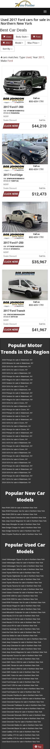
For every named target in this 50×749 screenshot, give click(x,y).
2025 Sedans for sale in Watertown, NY (17, 383)
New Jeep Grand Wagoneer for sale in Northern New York (24, 521)
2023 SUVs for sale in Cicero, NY (15, 403)
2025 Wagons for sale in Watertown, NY (17, 380)
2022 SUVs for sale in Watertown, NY (16, 426)
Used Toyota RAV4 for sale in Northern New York (20, 573)
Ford (37, 37)
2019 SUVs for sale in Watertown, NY (16, 463)
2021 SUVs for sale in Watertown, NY (16, 443)
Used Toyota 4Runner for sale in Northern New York (22, 583)
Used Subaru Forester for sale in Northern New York (22, 592)
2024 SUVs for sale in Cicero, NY (15, 386)
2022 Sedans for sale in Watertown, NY (17, 436)
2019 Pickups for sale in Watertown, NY (17, 466)
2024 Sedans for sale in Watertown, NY (17, 396)
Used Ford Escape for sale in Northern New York (20, 682)
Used (7, 37)
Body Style (22, 37)
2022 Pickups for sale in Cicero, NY (15, 429)
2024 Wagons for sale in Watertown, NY (17, 400)
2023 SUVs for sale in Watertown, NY (16, 406)
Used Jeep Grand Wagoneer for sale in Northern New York (24, 652)
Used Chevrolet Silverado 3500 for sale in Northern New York (23, 715)
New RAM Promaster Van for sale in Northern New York (23, 511)
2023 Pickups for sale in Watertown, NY (17, 413)
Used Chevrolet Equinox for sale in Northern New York (23, 702)
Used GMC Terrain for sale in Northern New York (20, 665)
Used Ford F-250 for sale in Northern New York (20, 685)
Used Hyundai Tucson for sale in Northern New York (22, 655)
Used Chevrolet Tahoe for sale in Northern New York (22, 712)
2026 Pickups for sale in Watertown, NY (17, 360)
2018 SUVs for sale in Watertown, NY (16, 473)
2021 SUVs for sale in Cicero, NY (15, 439)
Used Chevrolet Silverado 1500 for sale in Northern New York (23, 699)
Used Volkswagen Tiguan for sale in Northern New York (23, 559)
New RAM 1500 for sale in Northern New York (19, 508)
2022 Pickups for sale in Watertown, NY (17, 433)
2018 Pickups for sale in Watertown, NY (17, 476)
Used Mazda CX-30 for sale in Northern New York (21, 619)
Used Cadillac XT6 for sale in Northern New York (20, 738)
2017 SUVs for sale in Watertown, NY (16, 479)
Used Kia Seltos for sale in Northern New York (19, 636)
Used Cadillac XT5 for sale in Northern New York (20, 732)
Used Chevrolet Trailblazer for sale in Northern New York (23, 705)
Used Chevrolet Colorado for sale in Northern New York (23, 708)
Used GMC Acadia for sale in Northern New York (20, 672)
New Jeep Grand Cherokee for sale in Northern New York (24, 518)
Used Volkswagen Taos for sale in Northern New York (22, 566)
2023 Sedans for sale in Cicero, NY (15, 416)
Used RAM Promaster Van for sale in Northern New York (23, 602)
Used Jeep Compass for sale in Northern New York (21, 642)
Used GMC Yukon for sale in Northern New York (20, 675)
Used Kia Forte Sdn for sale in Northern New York (21, 632)
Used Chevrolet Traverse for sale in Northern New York (23, 718)
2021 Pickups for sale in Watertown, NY (17, 446)
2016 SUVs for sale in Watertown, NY (16, 482)
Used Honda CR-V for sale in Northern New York (20, 659)
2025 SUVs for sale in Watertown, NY (16, 373)
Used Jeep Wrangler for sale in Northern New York (21, 649)
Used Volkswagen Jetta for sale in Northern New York (22, 569)
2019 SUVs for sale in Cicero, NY (15, 459)
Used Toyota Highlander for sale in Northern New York (22, 576)
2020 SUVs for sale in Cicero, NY (15, 449)
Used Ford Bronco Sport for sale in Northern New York (23, 689)
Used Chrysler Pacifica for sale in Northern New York (22, 695)
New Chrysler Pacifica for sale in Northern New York (22, 534)
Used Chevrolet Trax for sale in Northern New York (21, 722)
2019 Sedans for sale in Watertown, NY (17, 469)
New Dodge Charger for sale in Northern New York (21, 528)
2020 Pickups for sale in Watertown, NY (17, 456)
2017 (7, 43)
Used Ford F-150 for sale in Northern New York (20, 679)
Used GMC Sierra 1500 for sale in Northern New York (22, 662)
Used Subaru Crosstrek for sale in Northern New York (22, 589)
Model (19, 43)
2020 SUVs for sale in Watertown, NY (16, 453)
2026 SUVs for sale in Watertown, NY (16, 366)
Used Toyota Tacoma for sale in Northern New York (21, 586)
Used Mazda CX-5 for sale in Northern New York (20, 616)
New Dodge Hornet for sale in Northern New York (21, 531)
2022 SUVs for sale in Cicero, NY (15, 423)
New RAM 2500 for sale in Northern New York (19, 514)
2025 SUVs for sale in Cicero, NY (15, 370)
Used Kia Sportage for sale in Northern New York (21, 629)
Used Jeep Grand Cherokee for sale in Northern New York (24, 639)
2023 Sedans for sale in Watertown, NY (17, 420)
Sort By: (7, 49)
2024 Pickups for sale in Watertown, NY (17, 393)
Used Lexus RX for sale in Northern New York (19, 626)
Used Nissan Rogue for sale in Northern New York (21, 606)
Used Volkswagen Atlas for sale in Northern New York (22, 563)
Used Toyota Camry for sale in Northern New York (21, 579)
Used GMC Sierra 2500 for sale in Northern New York (22, 669)
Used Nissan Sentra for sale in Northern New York (21, 609)
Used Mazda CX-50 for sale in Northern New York (21, 622)
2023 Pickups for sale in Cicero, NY (15, 410)
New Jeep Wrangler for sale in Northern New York (21, 524)
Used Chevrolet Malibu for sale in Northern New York (22, 725)
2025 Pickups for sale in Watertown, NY (17, 376)
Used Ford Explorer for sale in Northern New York (21, 692)
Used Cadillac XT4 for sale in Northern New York (20, 735)
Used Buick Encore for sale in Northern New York (21, 742)
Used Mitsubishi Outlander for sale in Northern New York (23, 612)
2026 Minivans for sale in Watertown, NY (17, 363)
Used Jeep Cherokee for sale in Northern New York (21, 646)
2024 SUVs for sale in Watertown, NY (16, 390)
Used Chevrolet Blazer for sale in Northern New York (22, 728)
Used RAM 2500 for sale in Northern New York (20, 599)
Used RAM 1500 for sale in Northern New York (20, 596)
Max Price (33, 43)
